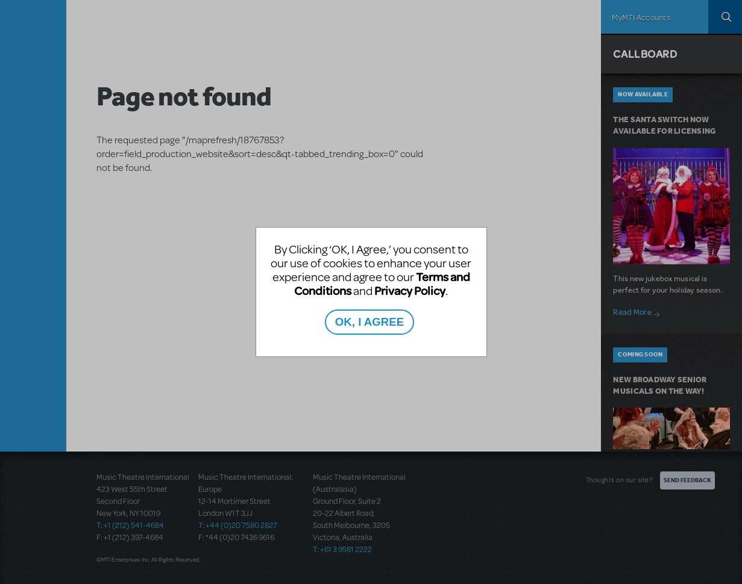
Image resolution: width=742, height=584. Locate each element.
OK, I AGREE (369, 321)
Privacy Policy (409, 290)
